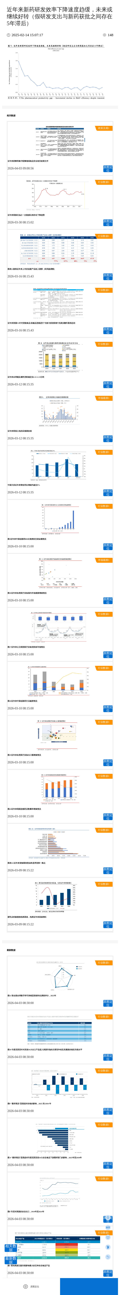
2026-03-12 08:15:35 (21, 384)
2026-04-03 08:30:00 (21, 1003)
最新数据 (10, 1260)
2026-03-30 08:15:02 (21, 222)
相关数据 (10, 1248)
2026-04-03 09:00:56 (21, 168)
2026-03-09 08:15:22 (21, 870)
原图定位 (108, 168)
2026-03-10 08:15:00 (21, 546)
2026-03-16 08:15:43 (21, 276)
